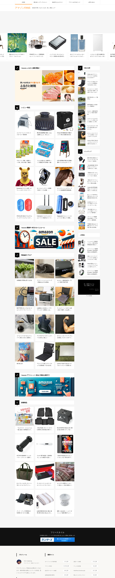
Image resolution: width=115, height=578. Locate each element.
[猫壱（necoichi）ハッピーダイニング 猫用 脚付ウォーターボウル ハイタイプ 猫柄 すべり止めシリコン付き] (64, 499)
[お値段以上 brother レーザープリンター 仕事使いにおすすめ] (44, 296)
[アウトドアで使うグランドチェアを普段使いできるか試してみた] (44, 351)
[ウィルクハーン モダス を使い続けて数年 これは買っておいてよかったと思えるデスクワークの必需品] (64, 296)
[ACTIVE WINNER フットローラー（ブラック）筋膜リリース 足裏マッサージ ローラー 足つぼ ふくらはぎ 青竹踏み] (24, 444)
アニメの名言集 (89, 295)
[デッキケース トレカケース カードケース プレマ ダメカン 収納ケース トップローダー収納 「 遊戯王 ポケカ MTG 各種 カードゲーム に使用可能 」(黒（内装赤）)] (44, 471)
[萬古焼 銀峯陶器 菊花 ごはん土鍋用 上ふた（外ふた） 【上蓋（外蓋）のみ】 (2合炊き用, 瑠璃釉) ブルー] (44, 121)
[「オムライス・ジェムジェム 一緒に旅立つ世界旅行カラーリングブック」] (24, 416)
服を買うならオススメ (57, 2)
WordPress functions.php (86, 570)
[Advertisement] (57, 22)
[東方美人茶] (24, 351)
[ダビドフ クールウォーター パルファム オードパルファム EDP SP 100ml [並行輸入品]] (77, 42)
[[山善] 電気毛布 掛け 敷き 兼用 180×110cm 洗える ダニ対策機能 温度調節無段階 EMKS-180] (44, 499)
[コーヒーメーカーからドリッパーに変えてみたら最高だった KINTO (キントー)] (24, 324)
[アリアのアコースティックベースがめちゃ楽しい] (44, 324)
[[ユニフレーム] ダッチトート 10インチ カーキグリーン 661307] (24, 471)
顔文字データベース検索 (57, 570)
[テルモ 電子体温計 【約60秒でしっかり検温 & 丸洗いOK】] (44, 444)
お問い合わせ (91, 2)
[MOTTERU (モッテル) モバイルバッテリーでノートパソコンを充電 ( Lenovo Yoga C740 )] (24, 296)
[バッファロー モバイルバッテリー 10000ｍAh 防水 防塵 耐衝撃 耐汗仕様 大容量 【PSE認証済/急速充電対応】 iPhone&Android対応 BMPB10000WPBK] (57, 42)
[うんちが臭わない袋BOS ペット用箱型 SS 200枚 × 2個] (44, 148)
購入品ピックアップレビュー (40, 2)
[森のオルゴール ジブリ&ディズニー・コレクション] (17, 42)
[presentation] (2, 43)
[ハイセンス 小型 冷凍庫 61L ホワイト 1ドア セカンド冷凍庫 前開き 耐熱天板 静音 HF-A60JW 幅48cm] (97, 42)
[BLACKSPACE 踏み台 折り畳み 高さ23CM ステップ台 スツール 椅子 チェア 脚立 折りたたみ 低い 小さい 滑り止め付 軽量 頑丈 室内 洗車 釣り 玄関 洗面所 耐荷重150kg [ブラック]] (64, 416)
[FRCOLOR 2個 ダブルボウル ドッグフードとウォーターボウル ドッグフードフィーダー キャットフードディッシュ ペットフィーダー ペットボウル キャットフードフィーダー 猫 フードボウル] (24, 204)
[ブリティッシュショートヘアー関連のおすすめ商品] (44, 268)
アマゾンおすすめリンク (74, 2)
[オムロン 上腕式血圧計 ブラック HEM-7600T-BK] (64, 268)
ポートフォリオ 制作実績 (57, 561)
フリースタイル (57, 532)
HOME (23, 2)
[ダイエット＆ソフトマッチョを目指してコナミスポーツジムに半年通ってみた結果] (64, 324)
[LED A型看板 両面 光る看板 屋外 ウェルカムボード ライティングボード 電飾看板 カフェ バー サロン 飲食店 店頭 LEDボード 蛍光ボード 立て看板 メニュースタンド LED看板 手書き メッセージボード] (64, 148)
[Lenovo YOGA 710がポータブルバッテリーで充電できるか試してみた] (64, 351)
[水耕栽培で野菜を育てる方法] (24, 268)
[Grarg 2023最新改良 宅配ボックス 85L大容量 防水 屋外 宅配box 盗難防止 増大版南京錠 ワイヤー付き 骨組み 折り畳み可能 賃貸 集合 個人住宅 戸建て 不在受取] (64, 121)
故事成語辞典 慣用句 (57, 575)
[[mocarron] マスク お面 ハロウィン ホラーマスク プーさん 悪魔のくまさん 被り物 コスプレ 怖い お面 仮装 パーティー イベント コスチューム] (24, 176)
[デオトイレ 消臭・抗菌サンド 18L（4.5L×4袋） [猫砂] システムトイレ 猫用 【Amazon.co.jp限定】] (24, 148)
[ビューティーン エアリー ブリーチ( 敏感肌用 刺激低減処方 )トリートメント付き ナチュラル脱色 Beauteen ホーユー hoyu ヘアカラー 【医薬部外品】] (64, 176)
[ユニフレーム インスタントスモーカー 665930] (24, 121)
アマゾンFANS (57, 566)
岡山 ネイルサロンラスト (86, 575)
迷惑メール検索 (86, 561)
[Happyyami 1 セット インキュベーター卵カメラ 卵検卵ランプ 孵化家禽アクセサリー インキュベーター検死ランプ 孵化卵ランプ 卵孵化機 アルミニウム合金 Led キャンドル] (64, 204)
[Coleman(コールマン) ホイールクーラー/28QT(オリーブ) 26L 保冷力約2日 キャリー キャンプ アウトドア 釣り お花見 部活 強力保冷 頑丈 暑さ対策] (44, 204)
